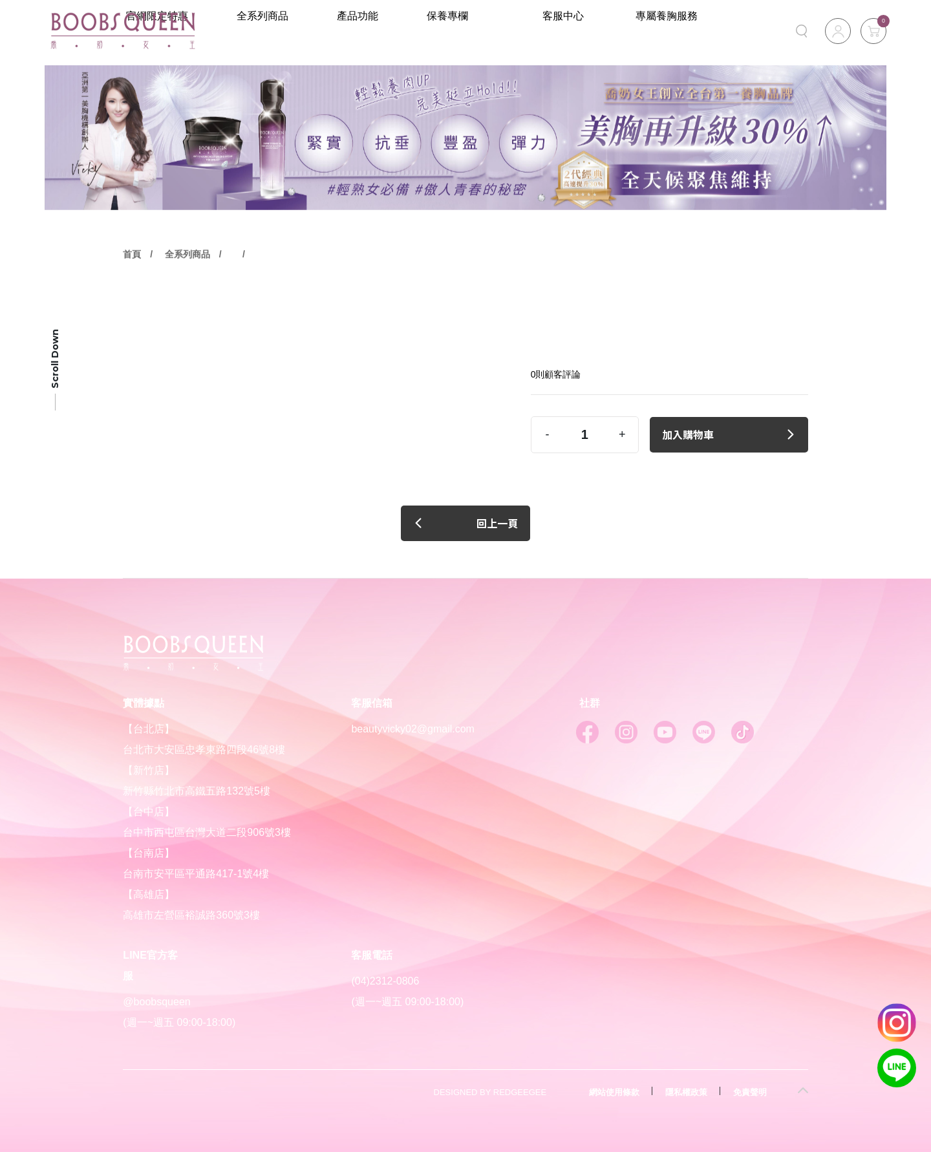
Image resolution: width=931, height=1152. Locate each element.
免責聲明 (750, 1092)
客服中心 (613, 30)
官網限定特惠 (262, 30)
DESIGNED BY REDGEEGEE (490, 1092)
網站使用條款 (614, 1092)
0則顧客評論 (556, 374)
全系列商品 (360, 30)
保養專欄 (530, 30)
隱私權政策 (686, 1092)
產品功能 (447, 30)
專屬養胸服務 (683, 30)
